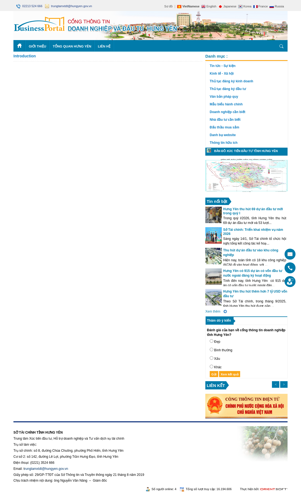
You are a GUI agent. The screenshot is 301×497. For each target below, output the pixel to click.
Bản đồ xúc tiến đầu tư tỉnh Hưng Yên (246, 151)
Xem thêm (212, 311)
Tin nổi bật (217, 201)
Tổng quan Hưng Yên (72, 46)
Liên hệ (104, 46)
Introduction (24, 56)
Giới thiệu (37, 46)
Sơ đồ (168, 6)
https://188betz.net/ (27, 424)
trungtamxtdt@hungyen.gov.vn (68, 6)
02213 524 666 (29, 6)
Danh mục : (216, 56)
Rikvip (46, 424)
